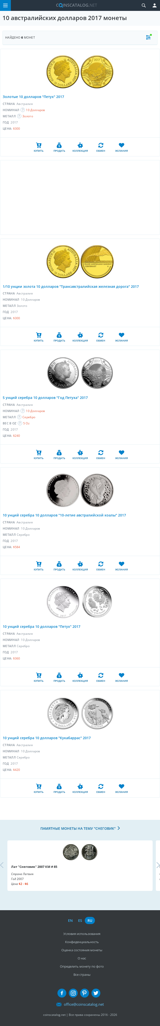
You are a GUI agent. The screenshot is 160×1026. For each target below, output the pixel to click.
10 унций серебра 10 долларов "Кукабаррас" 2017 (47, 737)
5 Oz (26, 423)
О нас (82, 958)
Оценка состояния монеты (81, 950)
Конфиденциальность (82, 942)
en (70, 920)
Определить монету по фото (82, 966)
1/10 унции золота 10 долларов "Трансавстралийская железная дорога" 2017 (71, 286)
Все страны (81, 974)
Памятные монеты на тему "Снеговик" (78, 828)
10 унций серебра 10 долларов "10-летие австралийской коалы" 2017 (64, 515)
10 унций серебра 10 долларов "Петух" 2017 (41, 626)
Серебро (28, 417)
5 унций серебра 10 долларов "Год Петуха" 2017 (45, 397)
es (80, 920)
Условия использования (81, 933)
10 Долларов (35, 110)
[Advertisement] (80, 197)
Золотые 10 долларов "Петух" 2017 (33, 96)
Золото (27, 116)
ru (90, 920)
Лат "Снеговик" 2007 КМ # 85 (34, 867)
